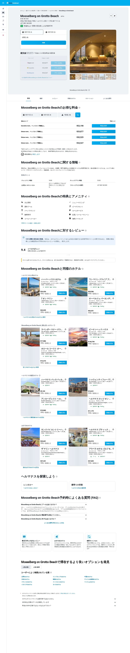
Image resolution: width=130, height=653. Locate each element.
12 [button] (48, 59)
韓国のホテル (57, 579)
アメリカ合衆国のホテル (91, 579)
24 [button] (39, 68)
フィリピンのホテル (59, 582)
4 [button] (43, 54)
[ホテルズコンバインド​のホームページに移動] (13, 3)
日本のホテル (25, 579)
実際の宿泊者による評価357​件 (42, 26)
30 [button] (35, 72)
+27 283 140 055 (26, 23)
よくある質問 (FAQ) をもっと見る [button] (54, 523)
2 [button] (34, 54)
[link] (34, 317)
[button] (3, 3)
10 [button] (39, 59)
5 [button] (48, 54)
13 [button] (53, 59)
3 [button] (39, 54)
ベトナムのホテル (89, 582)
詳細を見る (62, 293)
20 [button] (53, 63)
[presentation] (89, 90)
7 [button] (57, 54)
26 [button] (48, 68)
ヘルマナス (52, 10)
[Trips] (3, 30)
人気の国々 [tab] (26, 567)
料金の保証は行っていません (68, 593)
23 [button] (35, 68)
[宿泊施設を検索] (3, 12)
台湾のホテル (25, 576)
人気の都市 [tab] (36, 567)
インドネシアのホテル (59, 576)
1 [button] (61, 49)
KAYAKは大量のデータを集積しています (69, 602)
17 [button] (39, 63)
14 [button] (57, 59)
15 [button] (62, 59)
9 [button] (34, 59)
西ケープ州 (40, 10)
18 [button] (44, 63)
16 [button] (35, 63)
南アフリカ (29, 10)
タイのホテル (57, 584)
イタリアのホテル (27, 584)
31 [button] (39, 72)
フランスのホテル (27, 582)
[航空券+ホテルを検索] (3, 20)
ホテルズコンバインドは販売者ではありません (69, 599)
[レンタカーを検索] (3, 16)
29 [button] (62, 68)
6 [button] (52, 54)
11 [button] (44, 59)
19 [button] (48, 63)
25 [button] (44, 68)
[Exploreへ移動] (3, 24)
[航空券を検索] (3, 9)
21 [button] (57, 63)
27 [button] (53, 68)
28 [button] (57, 68)
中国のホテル (88, 576)
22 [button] (62, 63)
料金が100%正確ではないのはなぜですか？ (69, 606)
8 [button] (61, 54)
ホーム (22, 10)
